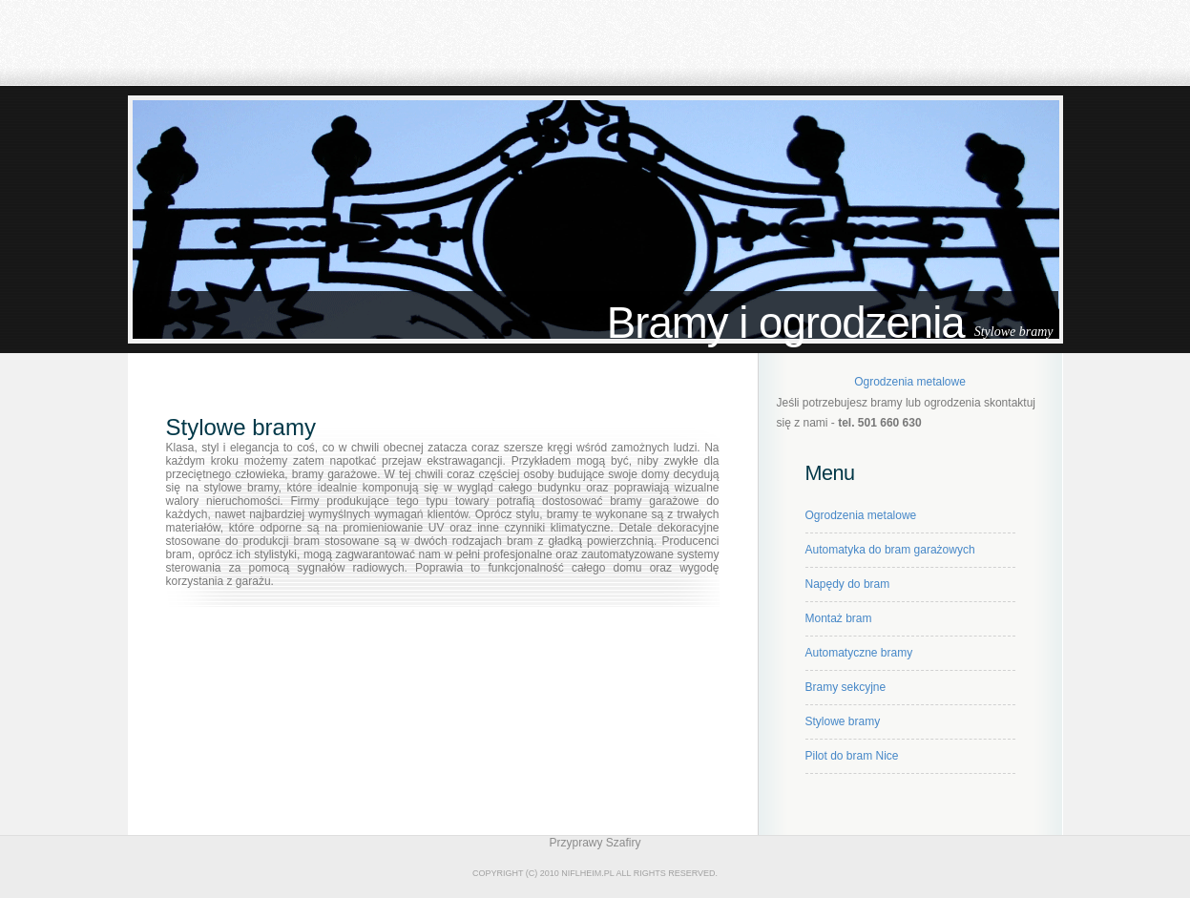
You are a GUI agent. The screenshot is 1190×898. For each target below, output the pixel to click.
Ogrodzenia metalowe (910, 381)
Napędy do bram (847, 584)
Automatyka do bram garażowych (890, 549)
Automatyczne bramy (859, 652)
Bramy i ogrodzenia (786, 323)
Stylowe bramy (843, 721)
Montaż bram (838, 618)
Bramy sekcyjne (846, 687)
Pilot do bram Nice (852, 755)
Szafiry (623, 842)
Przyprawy (575, 842)
